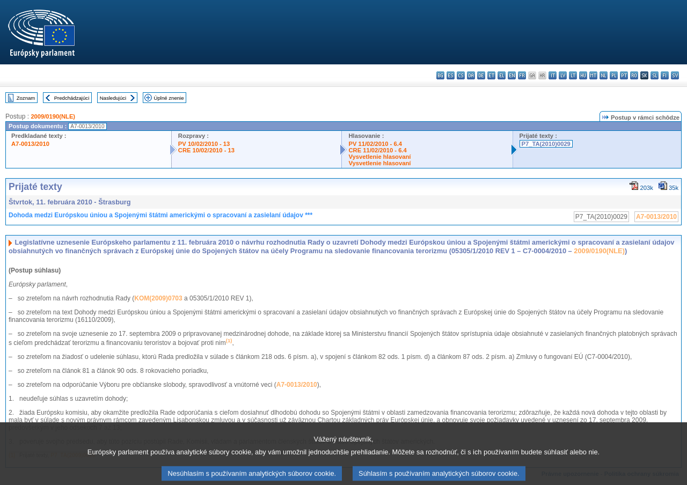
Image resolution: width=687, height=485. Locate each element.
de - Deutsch (481, 75)
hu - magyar (583, 75)
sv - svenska (675, 75)
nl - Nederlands (604, 75)
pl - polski (614, 75)
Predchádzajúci (72, 98)
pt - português (624, 75)
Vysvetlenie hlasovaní (379, 156)
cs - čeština (461, 75)
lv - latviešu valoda (563, 75)
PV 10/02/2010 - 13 (204, 144)
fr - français (522, 75)
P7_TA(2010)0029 (546, 144)
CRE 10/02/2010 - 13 (206, 150)
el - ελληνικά (502, 75)
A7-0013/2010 (30, 144)
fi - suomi (665, 75)
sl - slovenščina (655, 75)
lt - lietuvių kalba (573, 75)
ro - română (634, 75)
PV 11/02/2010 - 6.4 (375, 144)
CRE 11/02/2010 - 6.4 (377, 150)
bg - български (440, 75)
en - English (512, 75)
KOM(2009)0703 (158, 298)
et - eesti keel (491, 75)
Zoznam (26, 98)
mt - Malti (593, 75)
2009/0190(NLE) (53, 116)
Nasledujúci (113, 98)
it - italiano (553, 75)
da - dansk (471, 75)
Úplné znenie (169, 98)
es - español (451, 75)
